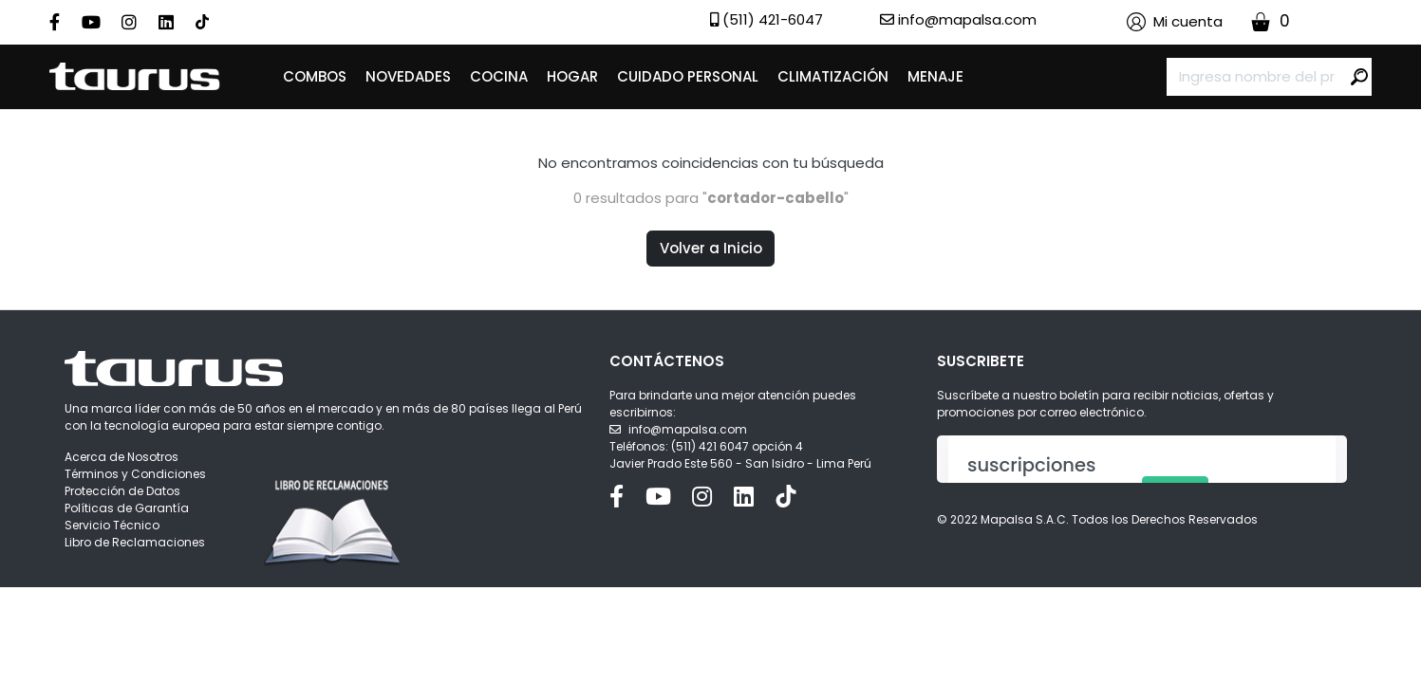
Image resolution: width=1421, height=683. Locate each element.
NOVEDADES (408, 76)
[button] (1175, 22)
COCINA (499, 76)
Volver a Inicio (711, 248)
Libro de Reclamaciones (135, 542)
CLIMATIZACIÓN (832, 76)
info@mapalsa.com (687, 429)
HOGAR (572, 76)
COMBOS (314, 76)
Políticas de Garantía (127, 508)
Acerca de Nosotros (121, 457)
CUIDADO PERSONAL (687, 76)
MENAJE (935, 76)
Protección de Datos (122, 491)
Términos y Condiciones (135, 474)
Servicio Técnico (112, 525)
